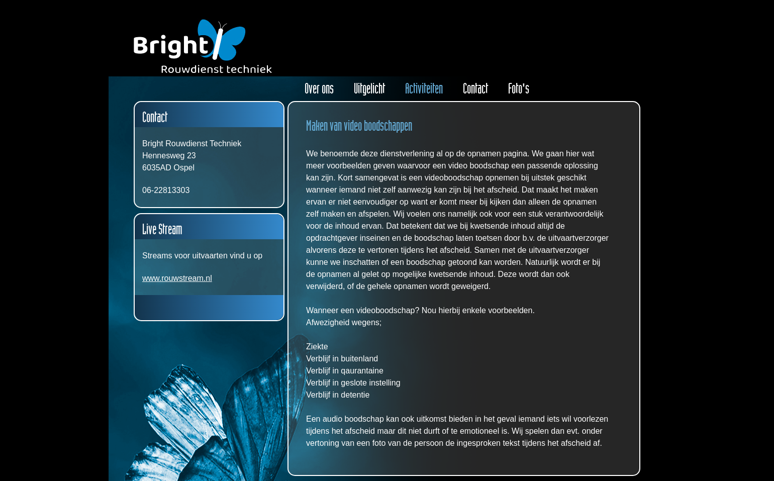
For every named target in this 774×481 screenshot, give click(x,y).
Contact (475, 88)
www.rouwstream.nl (177, 278)
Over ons (319, 88)
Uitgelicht (369, 88)
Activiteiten (424, 88)
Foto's (518, 88)
